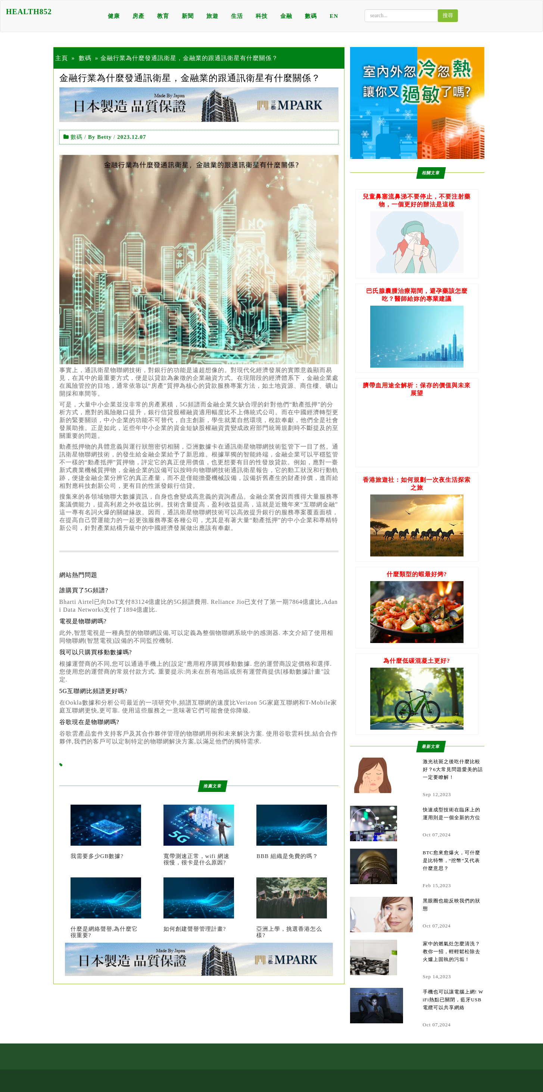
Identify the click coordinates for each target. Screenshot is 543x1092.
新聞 (188, 16)
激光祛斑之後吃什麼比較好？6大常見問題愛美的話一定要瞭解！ (453, 769)
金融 (286, 16)
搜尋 (448, 15)
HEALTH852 (29, 11)
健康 (114, 16)
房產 (138, 16)
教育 (163, 16)
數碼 (311, 16)
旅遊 (212, 16)
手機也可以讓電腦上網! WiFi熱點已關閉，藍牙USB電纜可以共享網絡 (453, 999)
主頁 (61, 58)
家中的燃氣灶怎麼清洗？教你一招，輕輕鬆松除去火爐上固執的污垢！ (451, 951)
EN (334, 16)
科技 (262, 16)
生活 (237, 16)
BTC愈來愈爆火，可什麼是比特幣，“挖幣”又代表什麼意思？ (451, 860)
